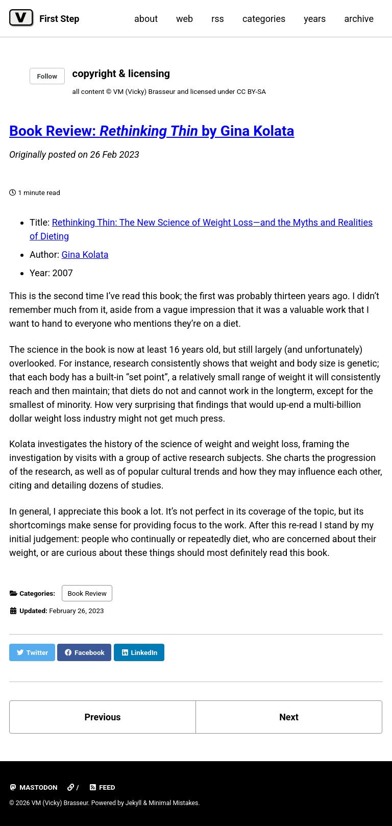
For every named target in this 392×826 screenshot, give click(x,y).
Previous (103, 717)
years (315, 18)
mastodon (33, 787)
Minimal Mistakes (173, 803)
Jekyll (134, 803)
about (146, 18)
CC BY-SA (251, 91)
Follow (47, 76)
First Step (59, 18)
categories (263, 18)
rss (217, 18)
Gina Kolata (85, 254)
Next (289, 717)
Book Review (87, 593)
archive (359, 18)
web (184, 18)
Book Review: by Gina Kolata (152, 131)
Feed (102, 787)
